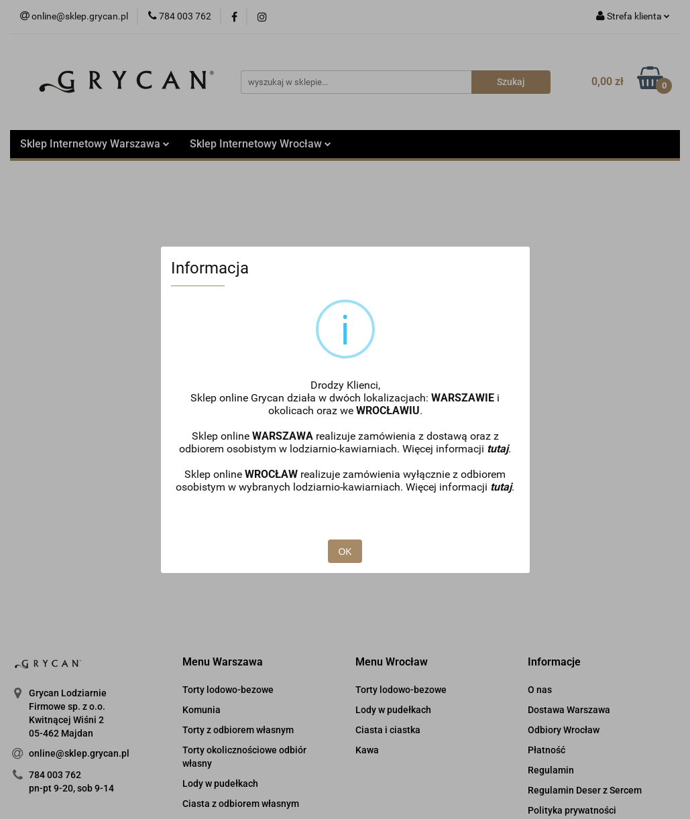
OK (344, 551)
